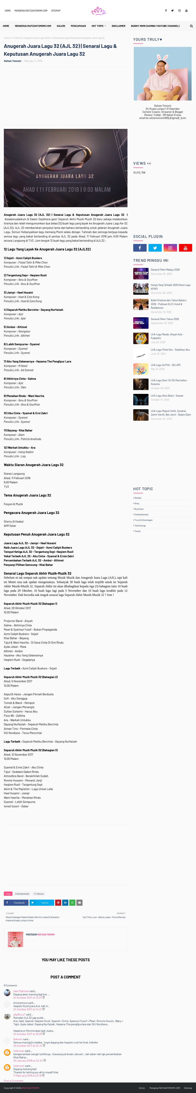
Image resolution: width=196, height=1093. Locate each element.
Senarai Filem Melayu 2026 (165, 269)
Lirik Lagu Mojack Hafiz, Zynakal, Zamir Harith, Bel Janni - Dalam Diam (171, 412)
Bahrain (18, 1039)
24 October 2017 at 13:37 (27, 997)
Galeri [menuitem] (61, 25)
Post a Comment (13, 1080)
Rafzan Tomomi (12, 60)
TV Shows (17, 37)
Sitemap (55, 10)
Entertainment (22, 893)
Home (8, 10)
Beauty (138, 497)
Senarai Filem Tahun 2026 (165, 319)
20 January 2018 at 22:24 (28, 1060)
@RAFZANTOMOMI (30, 1087)
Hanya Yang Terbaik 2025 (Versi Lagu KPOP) (170, 286)
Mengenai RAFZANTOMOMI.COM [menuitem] (33, 25)
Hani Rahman (21, 991)
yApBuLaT (19, 1014)
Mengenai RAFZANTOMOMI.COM (31, 10)
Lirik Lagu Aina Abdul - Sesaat (167, 395)
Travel (137, 531)
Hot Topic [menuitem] (98, 25)
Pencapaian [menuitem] (78, 25)
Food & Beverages (144, 520)
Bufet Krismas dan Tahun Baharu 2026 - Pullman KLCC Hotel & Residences (168, 304)
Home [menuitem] (6, 25)
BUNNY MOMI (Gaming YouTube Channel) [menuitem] (155, 25)
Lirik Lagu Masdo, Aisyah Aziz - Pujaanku (167, 336)
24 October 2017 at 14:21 (27, 1009)
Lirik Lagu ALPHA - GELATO (165, 365)
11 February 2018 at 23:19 (27, 1075)
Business (139, 508)
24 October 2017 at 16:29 (27, 1034)
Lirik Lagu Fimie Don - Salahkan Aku (170, 349)
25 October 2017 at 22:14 (28, 1045)
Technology (140, 525)
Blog (137, 503)
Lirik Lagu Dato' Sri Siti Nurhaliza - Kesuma (169, 382)
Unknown (18, 1050)
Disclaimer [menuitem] (118, 25)
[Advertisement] (67, 96)
